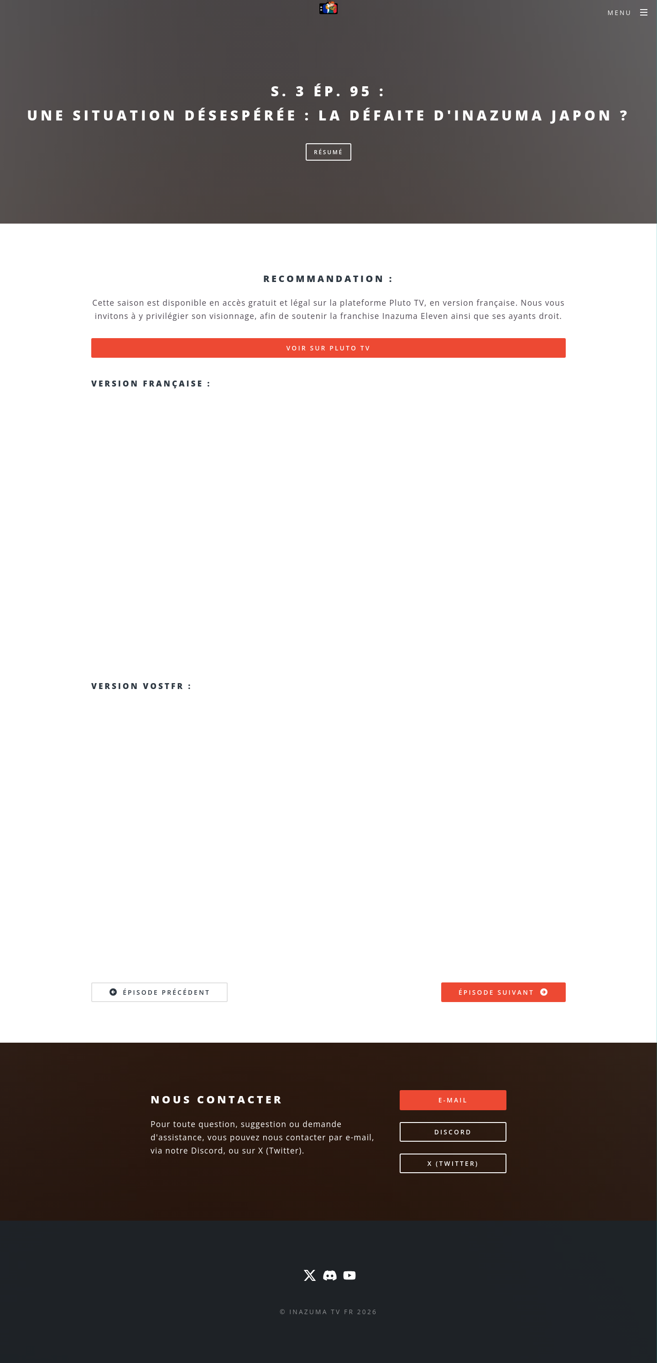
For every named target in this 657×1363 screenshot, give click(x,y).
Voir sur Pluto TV (329, 348)
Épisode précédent (159, 992)
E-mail (453, 1100)
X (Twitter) (453, 1163)
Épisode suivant (503, 992)
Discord (453, 1132)
